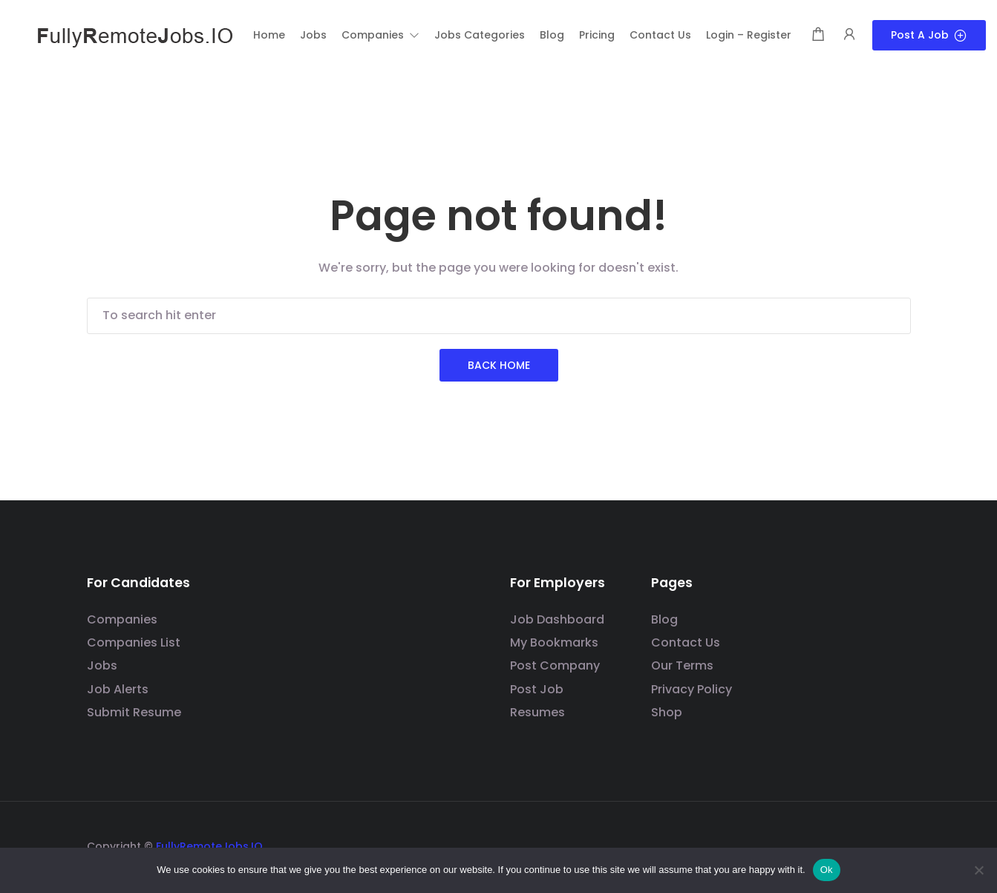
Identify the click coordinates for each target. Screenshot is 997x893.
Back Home (499, 365)
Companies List (133, 642)
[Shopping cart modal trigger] (818, 35)
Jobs (102, 665)
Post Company (555, 665)
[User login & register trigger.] (849, 35)
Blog (664, 619)
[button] (380, 34)
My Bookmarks (554, 642)
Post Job (536, 689)
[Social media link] (898, 844)
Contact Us (685, 642)
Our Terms (682, 665)
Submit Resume (134, 712)
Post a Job (929, 34)
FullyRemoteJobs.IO (209, 846)
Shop (666, 712)
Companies (122, 619)
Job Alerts (117, 689)
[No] (978, 870)
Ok (826, 869)
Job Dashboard (557, 619)
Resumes (537, 712)
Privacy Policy (691, 689)
